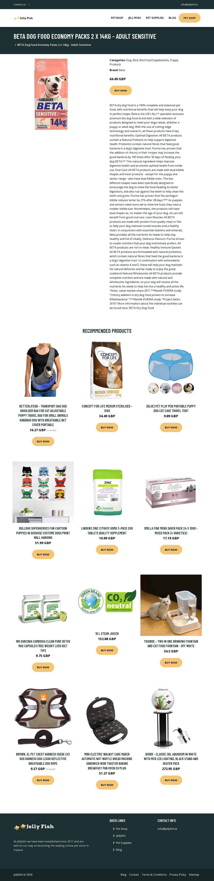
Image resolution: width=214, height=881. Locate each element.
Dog (128, 60)
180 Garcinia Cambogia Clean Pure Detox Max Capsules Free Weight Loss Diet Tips (43, 646)
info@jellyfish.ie (189, 4)
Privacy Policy (177, 874)
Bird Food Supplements (154, 60)
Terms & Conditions (154, 874)
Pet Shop (190, 18)
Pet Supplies (155, 18)
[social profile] (29, 4)
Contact (134, 874)
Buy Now (120, 90)
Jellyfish (134, 18)
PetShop (117, 18)
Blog (172, 18)
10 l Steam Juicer (107, 633)
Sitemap (194, 874)
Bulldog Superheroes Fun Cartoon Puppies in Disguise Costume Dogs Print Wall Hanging (43, 533)
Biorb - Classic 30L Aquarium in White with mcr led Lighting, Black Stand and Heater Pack (171, 758)
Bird (135, 60)
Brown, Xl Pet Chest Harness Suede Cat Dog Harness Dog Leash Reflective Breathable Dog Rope (43, 758)
